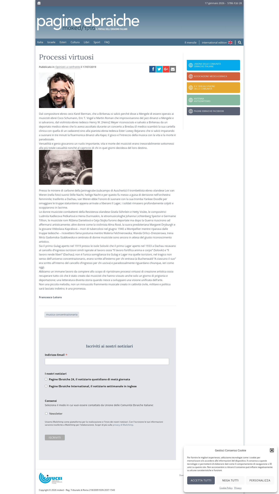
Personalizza (259, 480)
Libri (86, 42)
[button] (272, 450)
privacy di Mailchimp (123, 424)
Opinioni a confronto (67, 67)
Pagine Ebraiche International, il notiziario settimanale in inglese (93, 386)
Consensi (51, 401)
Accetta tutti (201, 480)
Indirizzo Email (56, 355)
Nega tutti (230, 480)
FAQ (107, 42)
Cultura (75, 42)
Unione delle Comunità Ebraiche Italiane (207, 65)
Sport (97, 42)
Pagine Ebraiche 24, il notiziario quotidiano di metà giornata (89, 379)
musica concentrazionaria (61, 314)
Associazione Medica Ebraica (210, 76)
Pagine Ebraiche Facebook (209, 111)
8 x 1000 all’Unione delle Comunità (204, 87)
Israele (51, 42)
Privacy (237, 487)
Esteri (63, 42)
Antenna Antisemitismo (202, 100)
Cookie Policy (226, 487)
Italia (40, 42)
